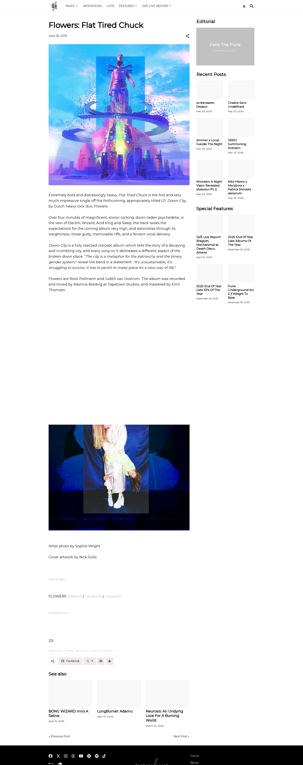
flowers (69, 650)
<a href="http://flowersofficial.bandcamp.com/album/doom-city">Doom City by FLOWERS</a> (119, 405)
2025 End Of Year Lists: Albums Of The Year (240, 241)
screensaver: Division (205, 104)
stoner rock (105, 650)
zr (115, 650)
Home (194, 756)
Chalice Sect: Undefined (237, 104)
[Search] (251, 6)
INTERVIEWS (92, 6)
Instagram (113, 596)
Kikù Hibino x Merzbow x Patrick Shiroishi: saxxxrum (239, 187)
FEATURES (126, 6)
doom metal (55, 650)
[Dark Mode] (244, 6)
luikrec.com (59, 613)
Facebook (93, 596)
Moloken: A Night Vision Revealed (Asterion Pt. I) (209, 185)
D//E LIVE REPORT (155, 6)
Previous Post (60, 736)
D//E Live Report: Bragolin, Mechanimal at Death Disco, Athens (208, 244)
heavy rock (81, 650)
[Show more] (109, 661)
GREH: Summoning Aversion (237, 144)
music (93, 650)
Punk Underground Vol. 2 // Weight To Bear (241, 292)
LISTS (110, 6)
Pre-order (57, 579)
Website (74, 596)
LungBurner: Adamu (115, 711)
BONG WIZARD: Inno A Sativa (68, 713)
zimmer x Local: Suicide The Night (209, 142)
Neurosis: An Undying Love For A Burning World (164, 716)
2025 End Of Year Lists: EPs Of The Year (208, 290)
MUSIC (70, 6)
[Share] (187, 36)
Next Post (180, 736)
